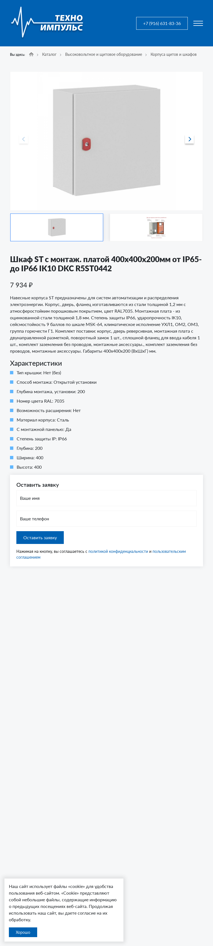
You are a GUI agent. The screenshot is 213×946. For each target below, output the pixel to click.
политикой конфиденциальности (118, 551)
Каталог (49, 54)
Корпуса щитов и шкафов (174, 54)
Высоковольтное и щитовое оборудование (103, 54)
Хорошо (23, 932)
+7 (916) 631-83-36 (162, 23)
